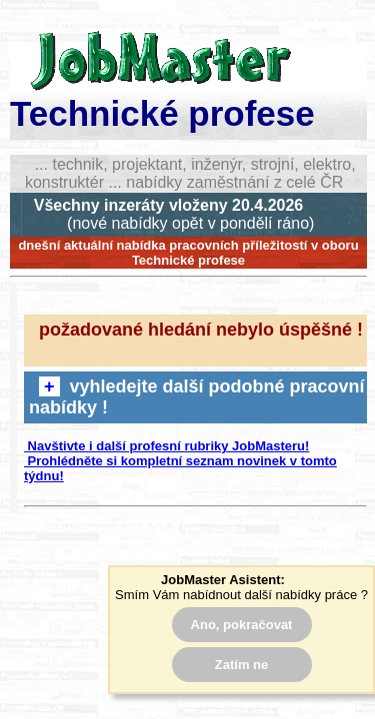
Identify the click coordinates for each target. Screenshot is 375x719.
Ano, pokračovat (242, 624)
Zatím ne (241, 664)
